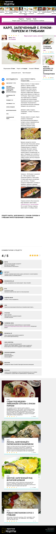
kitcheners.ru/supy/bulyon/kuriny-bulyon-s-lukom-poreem (17, 326)
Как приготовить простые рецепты (7, 3)
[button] (54, 2)
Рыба (8, 399)
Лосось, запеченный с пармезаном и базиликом (20, 443)
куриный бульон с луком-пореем (29, 204)
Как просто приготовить (9, 530)
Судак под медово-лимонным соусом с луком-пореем (21, 403)
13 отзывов (12, 39)
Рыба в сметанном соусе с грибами (20, 514)
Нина (13, 37)
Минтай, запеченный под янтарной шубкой (19, 479)
